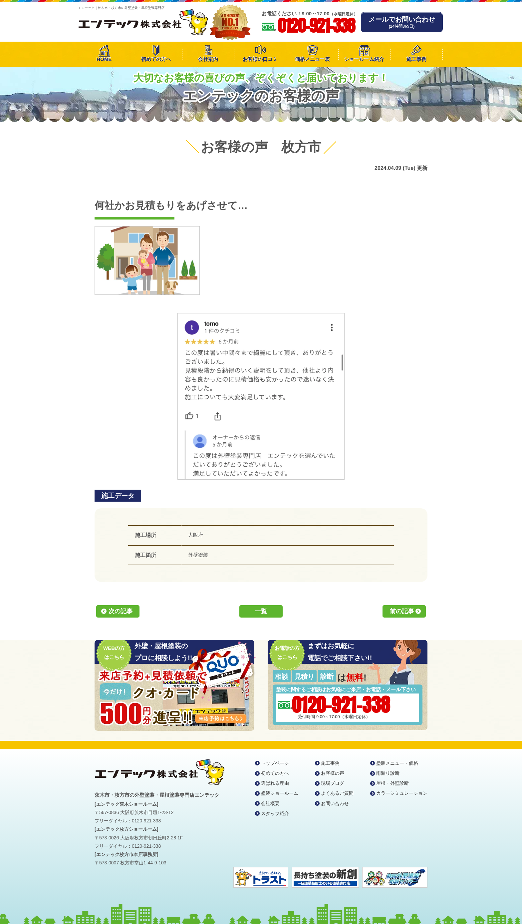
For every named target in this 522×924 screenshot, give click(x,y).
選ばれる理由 (275, 783)
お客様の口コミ (260, 59)
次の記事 (120, 611)
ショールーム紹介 (364, 59)
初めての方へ (156, 59)
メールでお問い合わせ (402, 22)
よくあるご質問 (337, 793)
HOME (104, 59)
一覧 (261, 611)
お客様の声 (332, 773)
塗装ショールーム (279, 793)
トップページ (275, 763)
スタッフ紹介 (275, 813)
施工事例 (416, 59)
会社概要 (270, 803)
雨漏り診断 (387, 773)
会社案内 (208, 59)
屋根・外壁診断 (392, 783)
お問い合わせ (335, 803)
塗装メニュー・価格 (397, 763)
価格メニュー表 (312, 59)
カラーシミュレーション (401, 793)
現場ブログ (332, 783)
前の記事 (402, 611)
